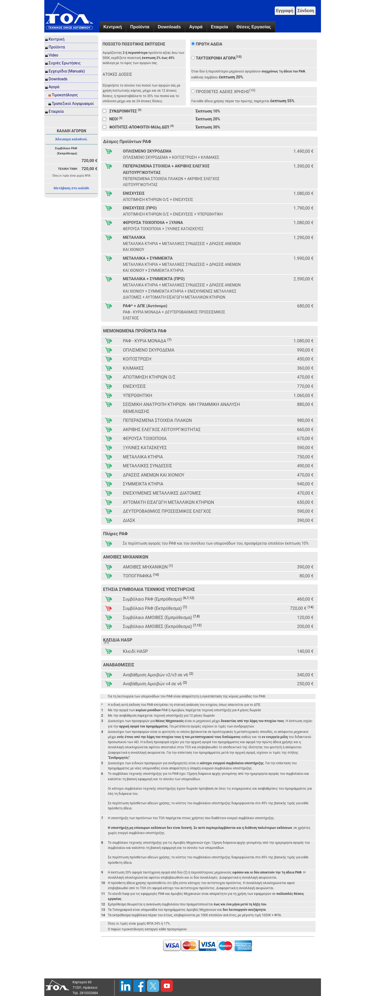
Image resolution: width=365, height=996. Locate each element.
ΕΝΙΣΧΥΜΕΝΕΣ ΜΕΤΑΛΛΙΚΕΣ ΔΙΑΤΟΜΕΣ (162, 493)
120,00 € (305, 617)
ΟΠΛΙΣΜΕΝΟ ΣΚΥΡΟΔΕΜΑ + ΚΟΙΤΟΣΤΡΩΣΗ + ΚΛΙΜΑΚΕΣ (171, 157)
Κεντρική (112, 27)
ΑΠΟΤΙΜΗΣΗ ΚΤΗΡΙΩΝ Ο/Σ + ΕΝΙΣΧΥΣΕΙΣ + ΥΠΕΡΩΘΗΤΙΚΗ (173, 214)
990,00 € (305, 350)
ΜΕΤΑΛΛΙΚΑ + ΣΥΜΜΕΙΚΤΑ (148, 258)
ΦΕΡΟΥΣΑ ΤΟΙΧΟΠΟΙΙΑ (145, 438)
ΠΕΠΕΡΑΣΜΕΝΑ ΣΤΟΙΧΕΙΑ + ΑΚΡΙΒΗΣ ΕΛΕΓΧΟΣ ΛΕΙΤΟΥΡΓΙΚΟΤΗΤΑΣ (166, 169)
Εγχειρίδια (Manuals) (67, 71)
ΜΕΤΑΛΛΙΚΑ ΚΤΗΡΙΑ (143, 456)
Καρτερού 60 (82, 982)
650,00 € (305, 502)
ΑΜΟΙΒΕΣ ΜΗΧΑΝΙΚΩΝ (148, 567)
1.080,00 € (303, 193)
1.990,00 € (303, 258)
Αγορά (195, 27)
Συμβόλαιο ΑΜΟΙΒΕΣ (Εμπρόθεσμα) (161, 617)
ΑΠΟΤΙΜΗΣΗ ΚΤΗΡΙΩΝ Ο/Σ (149, 377)
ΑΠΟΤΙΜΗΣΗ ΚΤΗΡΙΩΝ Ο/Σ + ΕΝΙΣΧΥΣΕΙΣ (158, 199)
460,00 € (305, 599)
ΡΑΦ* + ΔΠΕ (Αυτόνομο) (145, 305)
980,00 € (305, 420)
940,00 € (305, 484)
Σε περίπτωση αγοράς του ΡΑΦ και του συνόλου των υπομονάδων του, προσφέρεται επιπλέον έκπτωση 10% (216, 543)
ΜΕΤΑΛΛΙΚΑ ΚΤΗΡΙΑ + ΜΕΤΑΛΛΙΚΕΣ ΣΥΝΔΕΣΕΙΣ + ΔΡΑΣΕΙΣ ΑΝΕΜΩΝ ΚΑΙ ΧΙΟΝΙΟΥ (182, 246)
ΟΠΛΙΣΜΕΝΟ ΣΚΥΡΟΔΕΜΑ (147, 151)
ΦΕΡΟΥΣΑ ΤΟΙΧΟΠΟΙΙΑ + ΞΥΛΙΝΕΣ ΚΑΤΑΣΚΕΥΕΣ (163, 229)
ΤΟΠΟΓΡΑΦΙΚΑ (141, 575)
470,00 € (305, 377)
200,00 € (305, 626)
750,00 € (305, 456)
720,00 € (301, 608)
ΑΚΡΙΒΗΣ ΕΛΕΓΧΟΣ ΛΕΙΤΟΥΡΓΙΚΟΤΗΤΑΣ (162, 429)
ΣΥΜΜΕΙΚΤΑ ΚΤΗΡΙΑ (143, 484)
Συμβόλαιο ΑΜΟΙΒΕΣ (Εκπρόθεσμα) (162, 626)
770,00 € (305, 386)
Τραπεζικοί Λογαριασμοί (73, 103)
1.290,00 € (303, 237)
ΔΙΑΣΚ (129, 520)
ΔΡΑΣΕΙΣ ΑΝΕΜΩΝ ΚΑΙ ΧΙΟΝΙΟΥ (154, 475)
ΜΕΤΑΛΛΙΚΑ (134, 237)
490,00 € (305, 465)
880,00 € (305, 404)
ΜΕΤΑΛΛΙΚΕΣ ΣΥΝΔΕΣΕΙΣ (147, 465)
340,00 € (305, 674)
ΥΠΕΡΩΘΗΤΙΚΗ (137, 395)
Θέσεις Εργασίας (253, 27)
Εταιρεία (219, 27)
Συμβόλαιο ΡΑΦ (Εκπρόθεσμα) (155, 608)
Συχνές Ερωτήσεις (65, 63)
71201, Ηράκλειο (85, 988)
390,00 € (305, 520)
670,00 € (305, 438)
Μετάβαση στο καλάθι (71, 188)
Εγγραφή (284, 10)
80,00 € (306, 575)
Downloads (169, 27)
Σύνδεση (305, 10)
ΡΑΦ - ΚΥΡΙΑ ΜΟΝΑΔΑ (147, 340)
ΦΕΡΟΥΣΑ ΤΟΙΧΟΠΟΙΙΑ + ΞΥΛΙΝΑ (153, 222)
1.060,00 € (303, 395)
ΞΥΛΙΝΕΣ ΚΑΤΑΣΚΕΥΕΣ (145, 447)
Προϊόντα (139, 27)
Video (53, 55)
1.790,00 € (303, 208)
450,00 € (305, 359)
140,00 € (305, 651)
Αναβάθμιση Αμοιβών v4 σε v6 (155, 683)
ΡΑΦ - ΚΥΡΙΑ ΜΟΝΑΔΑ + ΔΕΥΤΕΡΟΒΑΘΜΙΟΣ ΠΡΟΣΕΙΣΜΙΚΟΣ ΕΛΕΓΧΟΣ (174, 315)
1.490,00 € (303, 151)
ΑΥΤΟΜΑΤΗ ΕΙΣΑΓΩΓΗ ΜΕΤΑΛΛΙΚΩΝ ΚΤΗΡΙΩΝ (168, 502)
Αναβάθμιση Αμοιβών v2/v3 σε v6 (158, 674)
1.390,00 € (303, 166)
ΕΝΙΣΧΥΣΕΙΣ (134, 193)
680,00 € (305, 306)
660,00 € (305, 429)
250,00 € (305, 683)
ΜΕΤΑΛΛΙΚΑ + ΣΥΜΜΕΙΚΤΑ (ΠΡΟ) (154, 278)
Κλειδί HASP (135, 651)
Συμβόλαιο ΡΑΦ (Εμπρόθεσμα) (158, 599)
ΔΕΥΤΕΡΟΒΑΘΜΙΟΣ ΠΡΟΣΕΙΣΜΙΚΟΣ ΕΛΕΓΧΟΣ (167, 511)
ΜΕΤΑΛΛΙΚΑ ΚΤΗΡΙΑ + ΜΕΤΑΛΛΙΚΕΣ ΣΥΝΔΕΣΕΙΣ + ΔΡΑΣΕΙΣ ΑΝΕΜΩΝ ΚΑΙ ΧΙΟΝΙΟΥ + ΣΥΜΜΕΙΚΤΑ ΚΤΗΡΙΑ (182, 267)
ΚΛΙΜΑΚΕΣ (133, 368)
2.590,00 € (303, 279)
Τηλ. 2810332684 (85, 993)
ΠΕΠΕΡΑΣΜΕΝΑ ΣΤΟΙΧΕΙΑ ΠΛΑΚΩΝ (157, 420)
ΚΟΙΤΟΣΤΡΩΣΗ (137, 359)
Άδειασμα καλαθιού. (71, 139)
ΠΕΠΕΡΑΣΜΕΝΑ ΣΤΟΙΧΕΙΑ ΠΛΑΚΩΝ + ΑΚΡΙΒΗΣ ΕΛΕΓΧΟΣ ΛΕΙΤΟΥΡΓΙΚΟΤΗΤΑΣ (171, 182)
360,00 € (305, 368)
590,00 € (305, 447)
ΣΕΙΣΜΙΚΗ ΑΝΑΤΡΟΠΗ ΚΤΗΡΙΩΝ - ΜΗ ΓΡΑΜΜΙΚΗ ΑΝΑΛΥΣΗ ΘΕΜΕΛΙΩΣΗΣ (181, 408)
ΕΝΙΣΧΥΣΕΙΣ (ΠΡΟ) (140, 208)
